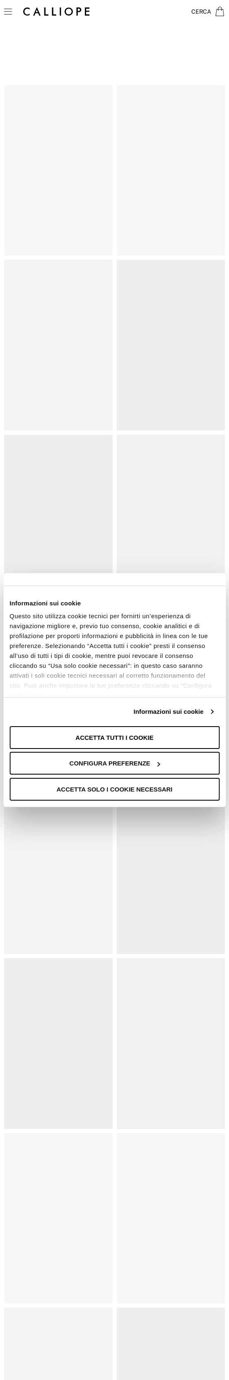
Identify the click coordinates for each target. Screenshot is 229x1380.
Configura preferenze (115, 763)
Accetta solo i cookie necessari (114, 789)
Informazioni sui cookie (169, 711)
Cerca (201, 11)
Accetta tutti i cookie (114, 737)
